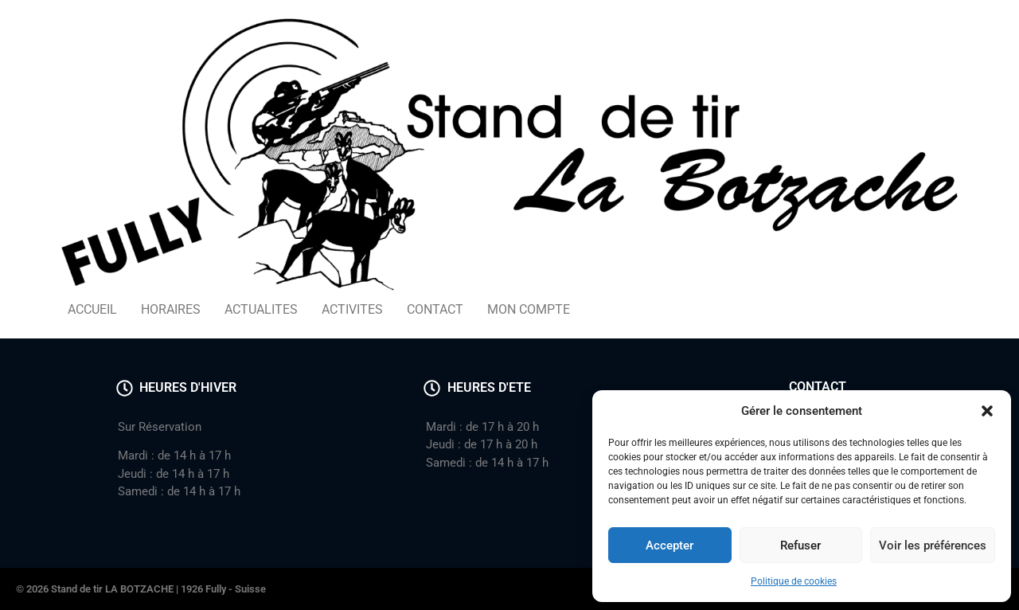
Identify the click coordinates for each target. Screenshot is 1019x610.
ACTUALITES (261, 309)
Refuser (800, 545)
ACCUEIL (92, 309)
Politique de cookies (794, 581)
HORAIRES (171, 309)
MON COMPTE (528, 309)
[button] (987, 411)
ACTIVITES (352, 309)
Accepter (669, 545)
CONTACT (435, 309)
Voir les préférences (932, 545)
